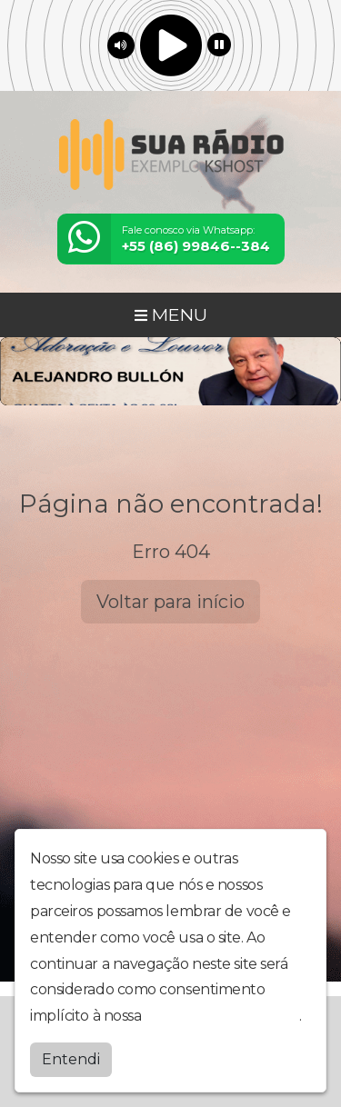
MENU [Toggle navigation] (171, 314)
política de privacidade (222, 1015)
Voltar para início (170, 602)
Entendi (71, 1059)
